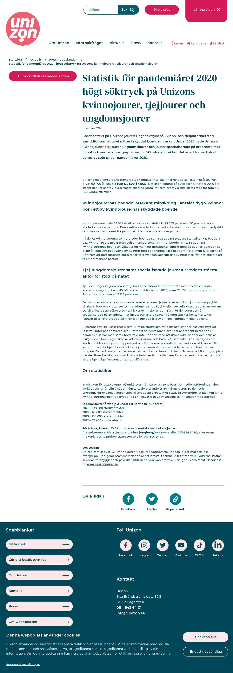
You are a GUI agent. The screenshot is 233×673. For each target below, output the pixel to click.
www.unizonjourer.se (102, 464)
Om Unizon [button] (18, 575)
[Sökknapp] (128, 10)
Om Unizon (59, 43)
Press (136, 43)
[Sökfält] (100, 10)
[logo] (23, 29)
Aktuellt (117, 43)
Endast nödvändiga (206, 651)
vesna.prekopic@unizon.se (116, 436)
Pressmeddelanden (63, 59)
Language (198, 43)
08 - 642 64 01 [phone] (129, 607)
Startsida (15, 59)
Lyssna (179, 43)
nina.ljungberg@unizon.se (150, 432)
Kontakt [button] (15, 591)
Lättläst (218, 43)
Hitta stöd (162, 9)
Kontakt (154, 43)
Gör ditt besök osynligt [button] (27, 560)
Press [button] (13, 606)
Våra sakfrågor (89, 43)
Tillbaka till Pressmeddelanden (43, 76)
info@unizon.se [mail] (130, 613)
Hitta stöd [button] (17, 544)
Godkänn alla (206, 637)
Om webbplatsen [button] (23, 622)
